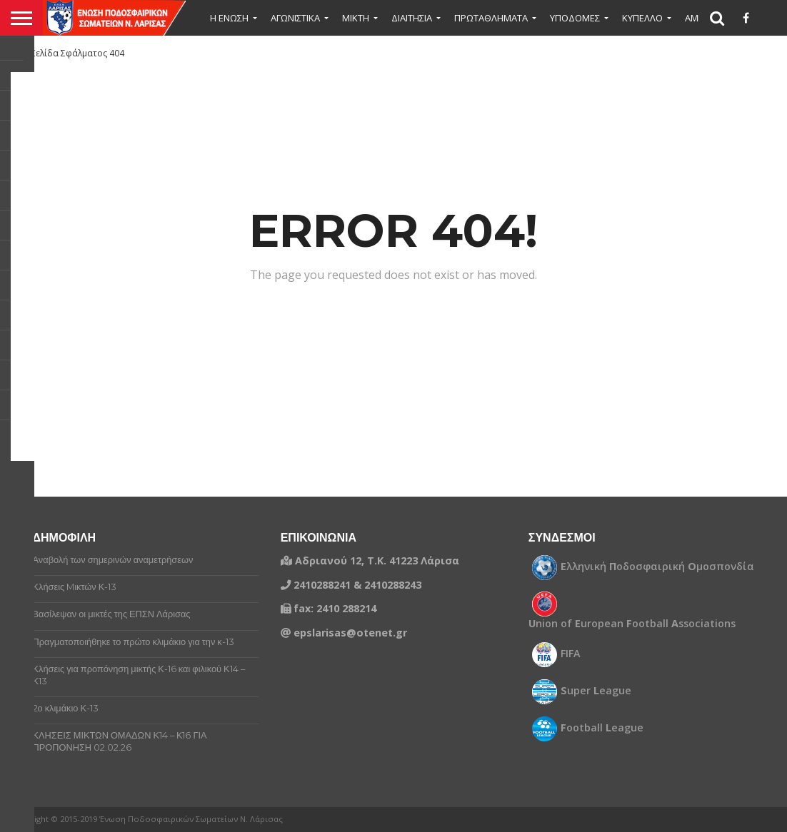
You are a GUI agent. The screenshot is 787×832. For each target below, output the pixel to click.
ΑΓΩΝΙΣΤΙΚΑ (295, 17)
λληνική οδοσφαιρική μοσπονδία (657, 566)
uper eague (596, 690)
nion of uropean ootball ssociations (632, 623)
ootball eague (602, 727)
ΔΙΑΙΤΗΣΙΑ (411, 17)
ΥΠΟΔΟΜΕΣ (575, 17)
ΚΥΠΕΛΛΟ (642, 17)
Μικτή (355, 17)
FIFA (571, 653)
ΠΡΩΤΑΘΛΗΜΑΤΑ (491, 17)
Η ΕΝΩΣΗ (229, 17)
